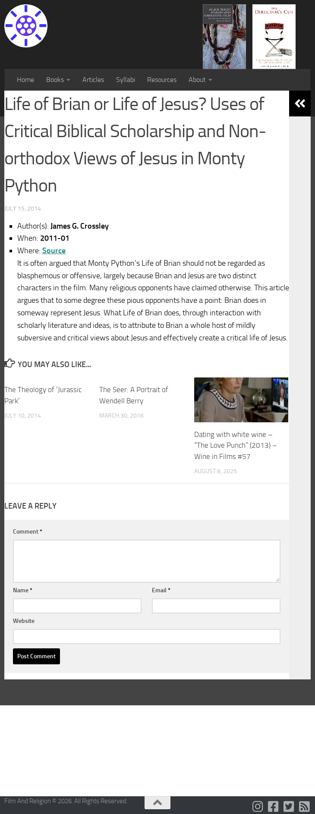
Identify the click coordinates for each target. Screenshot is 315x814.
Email (161, 590)
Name (22, 590)
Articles (93, 79)
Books (55, 79)
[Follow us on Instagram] (258, 807)
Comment (27, 531)
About (197, 79)
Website (24, 621)
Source (54, 250)
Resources (161, 79)
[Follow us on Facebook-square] (274, 807)
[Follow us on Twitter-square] (289, 807)
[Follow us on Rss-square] (305, 807)
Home (25, 79)
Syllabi (125, 79)
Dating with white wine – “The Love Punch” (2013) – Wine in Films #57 (235, 445)
